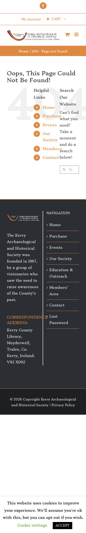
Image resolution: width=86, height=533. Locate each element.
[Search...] (69, 169)
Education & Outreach (61, 273)
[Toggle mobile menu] (76, 34)
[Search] (64, 169)
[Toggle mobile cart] (67, 34)
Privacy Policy (63, 405)
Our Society (60, 259)
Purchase (52, 116)
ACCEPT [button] (62, 525)
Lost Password (58, 319)
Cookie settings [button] (32, 525)
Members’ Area (58, 290)
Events (50, 125)
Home (49, 107)
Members (52, 148)
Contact (51, 157)
